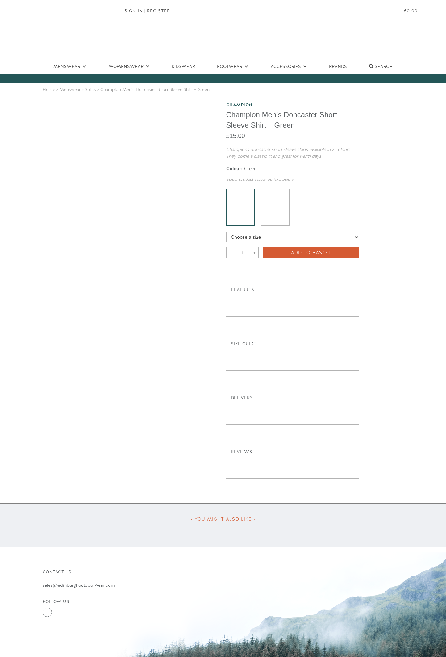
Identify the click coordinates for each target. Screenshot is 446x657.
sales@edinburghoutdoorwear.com (79, 585)
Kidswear (183, 66)
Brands (338, 66)
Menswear (70, 89)
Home (49, 89)
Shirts (90, 89)
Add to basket (311, 253)
